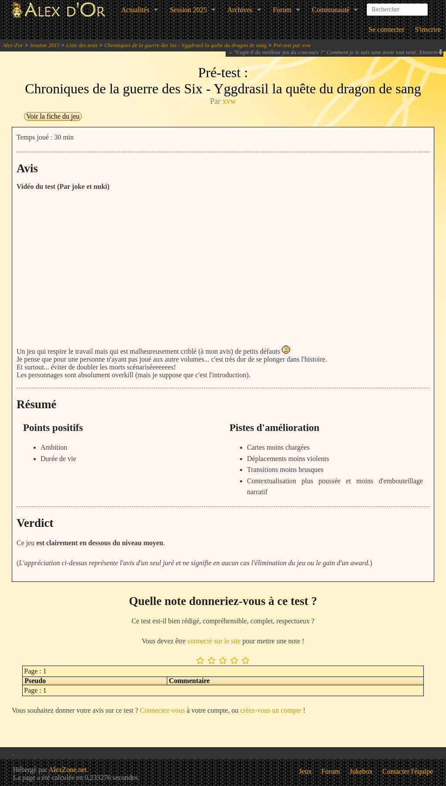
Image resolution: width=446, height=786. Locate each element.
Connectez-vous (162, 710)
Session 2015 (44, 45)
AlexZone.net (67, 769)
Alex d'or (13, 45)
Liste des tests (82, 45)
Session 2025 (188, 10)
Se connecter (386, 29)
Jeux (305, 771)
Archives (240, 10)
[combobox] (397, 6)
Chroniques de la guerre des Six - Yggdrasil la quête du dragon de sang (186, 45)
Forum (282, 10)
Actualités (135, 10)
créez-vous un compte (270, 710)
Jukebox (361, 771)
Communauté (330, 10)
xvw (229, 101)
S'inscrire (428, 29)
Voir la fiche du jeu (52, 116)
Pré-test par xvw (292, 45)
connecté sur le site (213, 641)
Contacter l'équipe (407, 771)
